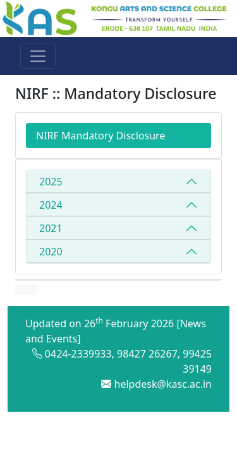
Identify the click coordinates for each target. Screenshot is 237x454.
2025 (51, 182)
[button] (26, 289)
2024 (51, 205)
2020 (51, 252)
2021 (51, 228)
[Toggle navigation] (38, 56)
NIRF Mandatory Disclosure (100, 136)
